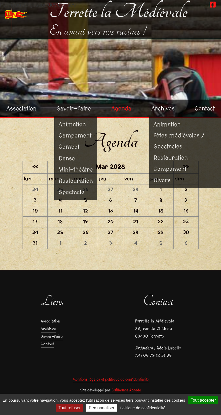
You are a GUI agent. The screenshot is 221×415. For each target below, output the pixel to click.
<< (35, 167)
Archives (162, 107)
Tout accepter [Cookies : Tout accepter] (203, 400)
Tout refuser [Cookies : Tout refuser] (69, 408)
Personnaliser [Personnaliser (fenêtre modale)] (102, 408)
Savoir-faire (75, 107)
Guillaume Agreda (126, 390)
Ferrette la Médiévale (118, 11)
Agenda (122, 107)
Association (22, 107)
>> (186, 167)
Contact (204, 107)
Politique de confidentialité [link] (142, 408)
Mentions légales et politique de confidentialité (111, 379)
